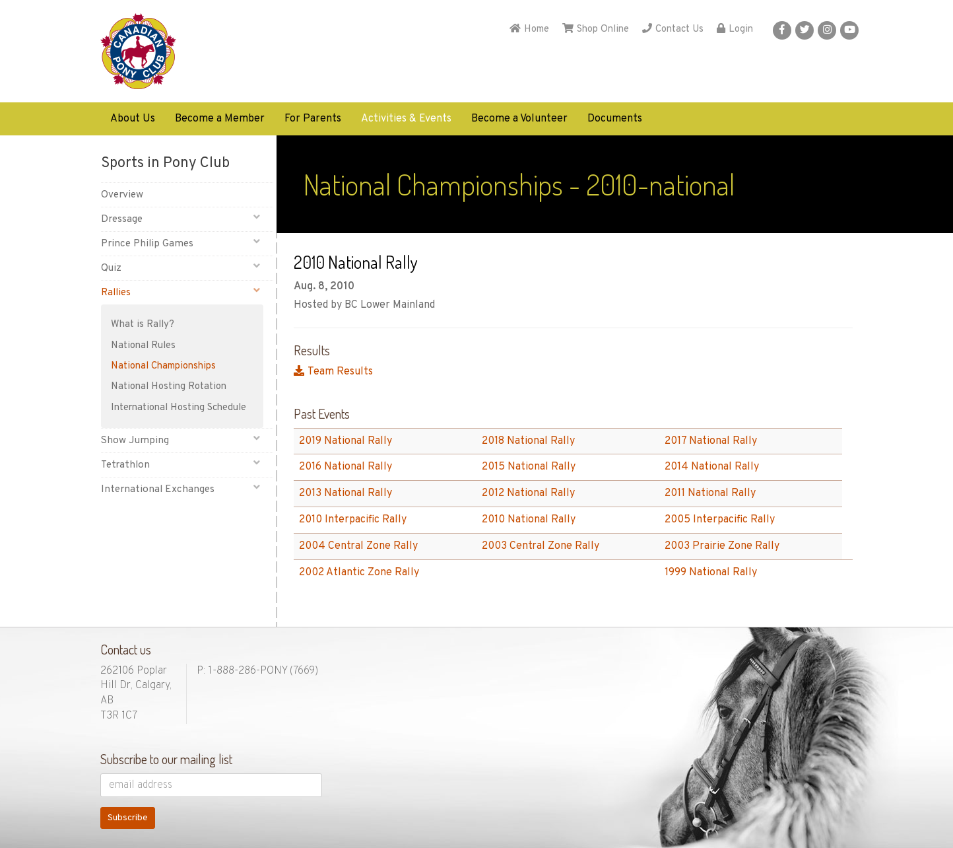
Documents (614, 118)
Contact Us (673, 29)
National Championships (163, 366)
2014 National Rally (712, 467)
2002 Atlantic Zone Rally (359, 572)
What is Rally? (142, 324)
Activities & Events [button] (406, 118)
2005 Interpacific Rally (720, 519)
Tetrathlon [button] (180, 465)
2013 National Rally (345, 493)
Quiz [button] (180, 268)
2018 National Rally (528, 441)
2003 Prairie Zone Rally (722, 546)
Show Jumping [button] (180, 440)
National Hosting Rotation (168, 386)
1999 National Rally (711, 572)
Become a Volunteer (519, 118)
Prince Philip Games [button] (180, 243)
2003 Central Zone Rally (540, 546)
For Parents (312, 118)
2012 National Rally (528, 493)
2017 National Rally (711, 441)
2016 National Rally (345, 467)
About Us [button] (132, 118)
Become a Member (220, 118)
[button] (782, 30)
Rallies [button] (180, 292)
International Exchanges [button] (180, 489)
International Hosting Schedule (178, 408)
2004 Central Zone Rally (358, 546)
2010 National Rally (528, 519)
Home (529, 29)
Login (735, 29)
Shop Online (595, 29)
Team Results (333, 371)
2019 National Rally (345, 441)
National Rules (143, 345)
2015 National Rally (528, 467)
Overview (122, 194)
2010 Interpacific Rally (353, 519)
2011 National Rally (710, 493)
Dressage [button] (180, 219)
